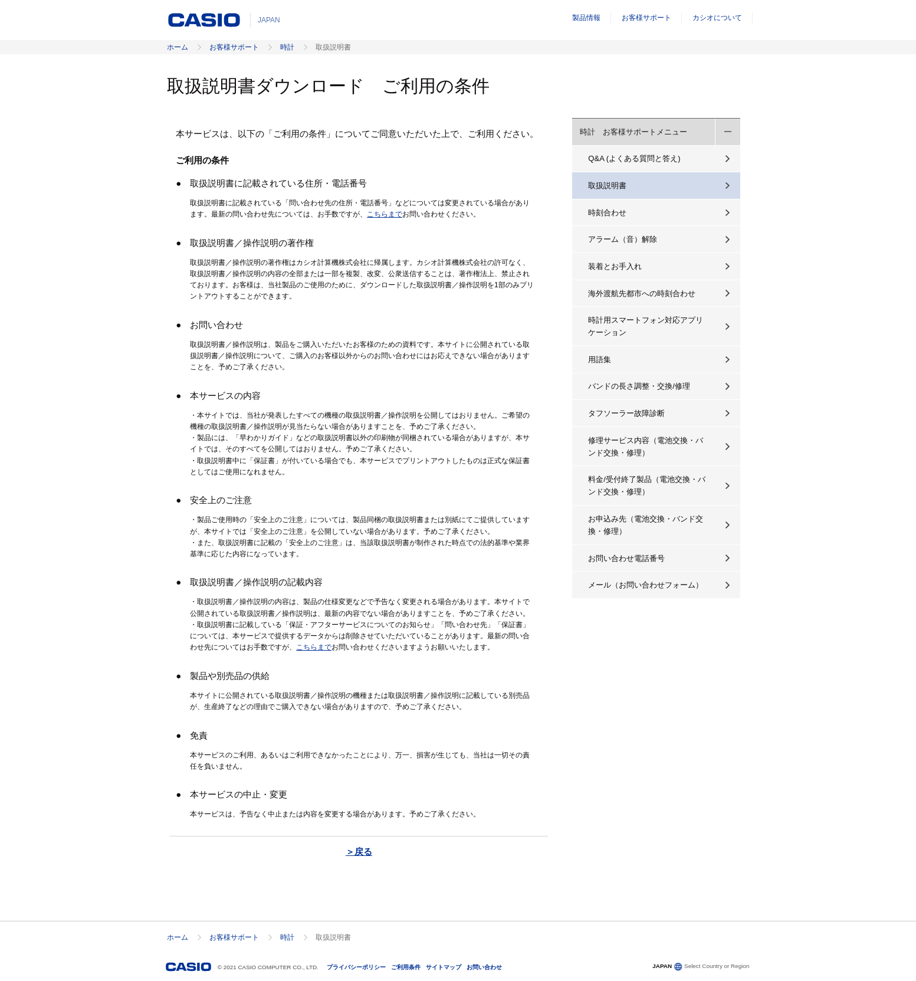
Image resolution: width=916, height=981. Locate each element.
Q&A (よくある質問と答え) (634, 158)
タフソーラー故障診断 (626, 413)
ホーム (177, 47)
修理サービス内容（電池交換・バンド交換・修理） (645, 446)
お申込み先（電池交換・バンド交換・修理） (645, 525)
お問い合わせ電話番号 (626, 558)
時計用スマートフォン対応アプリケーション (645, 326)
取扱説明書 (607, 185)
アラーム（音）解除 (622, 239)
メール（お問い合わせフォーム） (645, 584)
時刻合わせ (607, 212)
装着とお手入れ (615, 266)
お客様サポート (646, 18)
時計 (287, 47)
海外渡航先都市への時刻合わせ (641, 293)
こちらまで (384, 214)
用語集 (599, 359)
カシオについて (717, 18)
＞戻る (359, 852)
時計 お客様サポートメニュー (633, 131)
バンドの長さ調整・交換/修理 (639, 386)
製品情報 (586, 18)
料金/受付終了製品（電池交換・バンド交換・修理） (646, 485)
